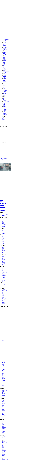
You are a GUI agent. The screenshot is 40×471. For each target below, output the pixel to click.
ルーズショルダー (4, 232)
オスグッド (4, 94)
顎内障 (4, 62)
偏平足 (4, 64)
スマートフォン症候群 (6, 101)
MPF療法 (3, 368)
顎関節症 (4, 57)
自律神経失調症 (5, 110)
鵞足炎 (4, 87)
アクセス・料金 (3, 201)
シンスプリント (4, 277)
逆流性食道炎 (4, 113)
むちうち (4, 63)
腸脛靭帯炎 (4, 92)
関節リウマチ (4, 78)
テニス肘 (4, 86)
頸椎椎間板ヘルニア (4, 390)
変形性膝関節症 (4, 404)
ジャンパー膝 (4, 93)
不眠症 (4, 103)
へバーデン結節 (4, 415)
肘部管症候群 (3, 410)
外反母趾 (3, 248)
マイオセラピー (5, 40)
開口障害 (4, 58)
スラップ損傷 (4, 54)
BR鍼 (2, 370)
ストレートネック (4, 284)
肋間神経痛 (4, 48)
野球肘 (4, 95)
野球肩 (2, 270)
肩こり (2, 229)
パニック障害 (4, 115)
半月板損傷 (4, 91)
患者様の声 (2, 205)
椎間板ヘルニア (4, 379)
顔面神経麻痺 (3, 242)
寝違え (2, 236)
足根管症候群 (4, 75)
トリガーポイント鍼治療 (6, 39)
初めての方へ (2, 210)
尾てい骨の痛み (5, 47)
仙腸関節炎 (4, 45)
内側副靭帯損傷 (4, 274)
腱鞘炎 (4, 80)
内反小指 (4, 65)
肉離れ (4, 82)
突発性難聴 (4, 106)
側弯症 (4, 44)
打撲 (3, 83)
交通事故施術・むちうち (6, 117)
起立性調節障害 (5, 114)
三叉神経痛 (3, 241)
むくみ (4, 67)
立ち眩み (4, 108)
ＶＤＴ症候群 (4, 100)
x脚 (3, 98)
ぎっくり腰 (4, 42)
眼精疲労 (4, 105)
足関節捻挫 (3, 269)
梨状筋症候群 (4, 68)
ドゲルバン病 (4, 81)
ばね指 (2, 413)
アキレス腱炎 (3, 280)
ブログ (2, 118)
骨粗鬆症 (4, 77)
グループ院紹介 (3, 203)
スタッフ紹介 (2, 208)
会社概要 (2, 340)
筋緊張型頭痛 (4, 59)
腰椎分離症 (3, 223)
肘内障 (2, 258)
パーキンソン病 (4, 263)
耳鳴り (4, 111)
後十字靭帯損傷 (5, 90)
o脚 (3, 99)
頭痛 (2, 239)
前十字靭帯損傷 (4, 275)
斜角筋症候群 (4, 60)
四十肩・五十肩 (4, 230)
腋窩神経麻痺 (4, 52)
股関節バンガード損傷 (4, 272)
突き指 (4, 85)
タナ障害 (4, 88)
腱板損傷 (4, 53)
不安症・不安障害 (5, 109)
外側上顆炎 (4, 72)
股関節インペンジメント (6, 71)
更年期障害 (3, 301)
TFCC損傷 (4, 73)
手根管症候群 (4, 76)
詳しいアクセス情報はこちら (3, 158)
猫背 (2, 437)
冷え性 (4, 104)
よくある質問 (3, 119)
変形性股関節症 (5, 49)
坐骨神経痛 (3, 374)
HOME (2, 159)
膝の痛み (4, 70)
